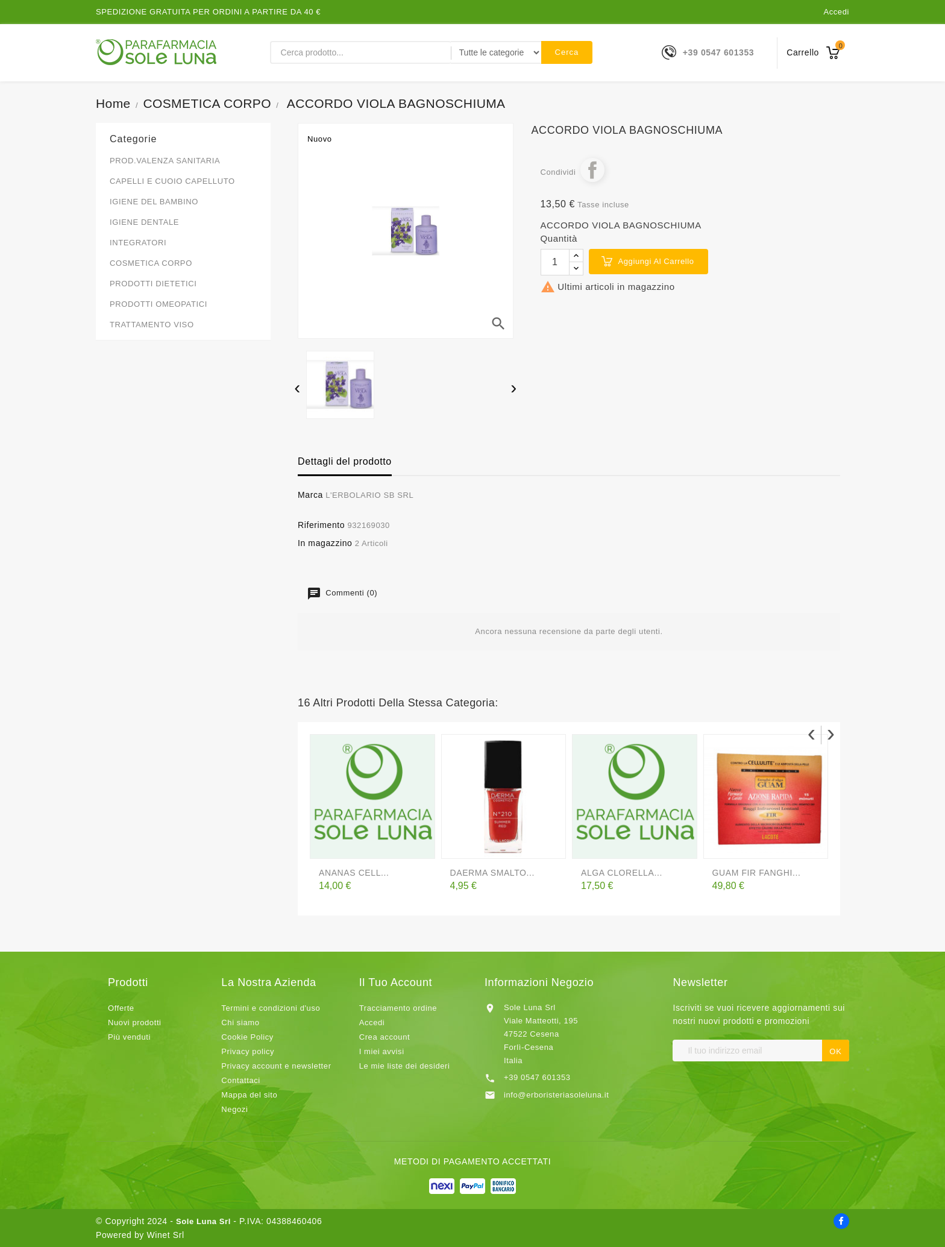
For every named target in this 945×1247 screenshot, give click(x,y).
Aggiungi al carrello (656, 261)
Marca (310, 495)
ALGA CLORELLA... (621, 873)
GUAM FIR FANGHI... (756, 873)
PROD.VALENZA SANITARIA (165, 160)
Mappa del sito (249, 1094)
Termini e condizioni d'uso (270, 1008)
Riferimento (321, 525)
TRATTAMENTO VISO (152, 324)
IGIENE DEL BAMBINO (154, 201)
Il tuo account (395, 982)
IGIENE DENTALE (144, 222)
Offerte (121, 1008)
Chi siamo (240, 1022)
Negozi (234, 1109)
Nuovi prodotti (135, 1022)
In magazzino (325, 543)
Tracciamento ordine (398, 1008)
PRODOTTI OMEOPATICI (158, 304)
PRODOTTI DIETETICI (153, 283)
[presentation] (297, 389)
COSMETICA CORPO (151, 263)
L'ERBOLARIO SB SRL (369, 495)
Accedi (836, 11)
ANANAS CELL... (354, 873)
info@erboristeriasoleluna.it (556, 1094)
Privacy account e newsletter (276, 1065)
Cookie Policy (247, 1036)
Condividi (592, 170)
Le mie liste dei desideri (404, 1065)
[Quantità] (555, 262)
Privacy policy (247, 1051)
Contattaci (240, 1080)
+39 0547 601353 (718, 52)
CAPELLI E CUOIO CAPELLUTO (172, 181)
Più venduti (129, 1036)
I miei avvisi (381, 1051)
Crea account (384, 1036)
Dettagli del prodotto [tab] (345, 461)
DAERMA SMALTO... (492, 873)
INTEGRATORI (138, 242)
